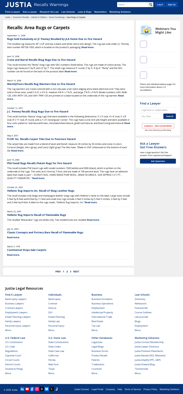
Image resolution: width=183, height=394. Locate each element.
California (53, 355)
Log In (160, 4)
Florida (51, 359)
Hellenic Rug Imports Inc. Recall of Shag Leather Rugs (40, 190)
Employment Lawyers (16, 312)
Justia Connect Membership (149, 342)
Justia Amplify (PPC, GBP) (148, 359)
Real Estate (97, 321)
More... (8, 330)
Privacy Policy (150, 389)
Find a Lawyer (12, 12)
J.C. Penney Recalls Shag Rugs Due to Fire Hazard (37, 111)
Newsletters (100, 12)
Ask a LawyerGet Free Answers (153, 145)
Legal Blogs (98, 346)
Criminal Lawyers (14, 308)
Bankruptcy (54, 299)
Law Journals (141, 316)
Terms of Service (133, 389)
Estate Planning (56, 316)
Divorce (52, 308)
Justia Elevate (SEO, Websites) (150, 355)
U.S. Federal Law (15, 338)
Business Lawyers (14, 303)
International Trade (102, 316)
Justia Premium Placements (149, 351)
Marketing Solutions (120, 12)
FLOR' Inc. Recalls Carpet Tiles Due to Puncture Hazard (41, 139)
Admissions (141, 303)
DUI (50, 312)
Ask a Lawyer (30, 12)
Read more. (87, 47)
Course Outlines (143, 312)
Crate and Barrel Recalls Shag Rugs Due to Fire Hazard (41, 59)
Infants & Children (39, 17)
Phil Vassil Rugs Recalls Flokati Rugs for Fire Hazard (39, 163)
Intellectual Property (102, 312)
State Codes (54, 346)
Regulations (11, 351)
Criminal (52, 303)
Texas (51, 368)
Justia (7, 17)
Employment (98, 308)
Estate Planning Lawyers (18, 316)
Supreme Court (13, 355)
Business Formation (102, 299)
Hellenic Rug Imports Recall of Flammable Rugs (36, 215)
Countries (97, 368)
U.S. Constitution (14, 342)
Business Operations (102, 303)
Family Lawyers (13, 321)
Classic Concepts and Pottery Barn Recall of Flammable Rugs (45, 232)
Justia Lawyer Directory (147, 346)
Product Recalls (99, 355)
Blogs (138, 321)
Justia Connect (81, 389)
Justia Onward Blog (145, 364)
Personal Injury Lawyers (17, 325)
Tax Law (96, 325)
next (76, 271)
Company (110, 389)
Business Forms (100, 351)
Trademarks (98, 364)
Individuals (55, 294)
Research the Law (49, 12)
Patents (96, 359)
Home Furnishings (57, 17)
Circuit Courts (12, 359)
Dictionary (140, 299)
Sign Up (171, 4)
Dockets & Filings (14, 368)
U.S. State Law (57, 338)
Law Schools (68, 12)
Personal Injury (56, 325)
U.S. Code (10, 346)
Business (97, 294)
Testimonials (141, 368)
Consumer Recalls (21, 17)
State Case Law (56, 351)
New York (53, 364)
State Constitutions (58, 342)
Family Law (54, 321)
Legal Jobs (97, 342)
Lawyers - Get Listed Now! (158, 125)
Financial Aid (141, 308)
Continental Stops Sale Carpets (26, 250)
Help (120, 389)
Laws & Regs (85, 12)
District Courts (12, 364)
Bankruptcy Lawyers (15, 299)
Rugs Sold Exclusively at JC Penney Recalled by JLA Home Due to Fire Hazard (54, 39)
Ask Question (158, 161)
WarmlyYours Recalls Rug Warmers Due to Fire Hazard (41, 84)
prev (58, 271)
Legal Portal (97, 389)
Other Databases (102, 338)
